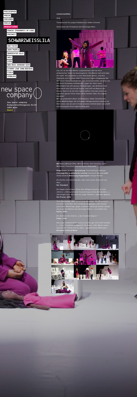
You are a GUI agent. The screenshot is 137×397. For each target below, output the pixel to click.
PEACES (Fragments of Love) (20, 31)
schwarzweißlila (29, 40)
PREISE (7, 16)
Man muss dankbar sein (18, 65)
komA (9, 61)
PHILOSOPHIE (10, 12)
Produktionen (10, 27)
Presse (7, 23)
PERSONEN (8, 19)
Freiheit (11, 34)
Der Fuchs (12, 46)
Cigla (10, 73)
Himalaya (11, 76)
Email (10, 110)
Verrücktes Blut (15, 54)
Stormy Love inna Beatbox (20, 69)
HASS (9, 57)
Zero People (13, 50)
